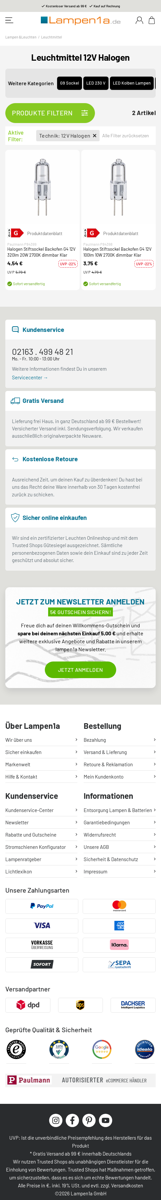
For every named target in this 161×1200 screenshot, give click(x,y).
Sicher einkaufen (23, 752)
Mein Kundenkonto (103, 777)
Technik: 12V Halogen (68, 135)
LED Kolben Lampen (132, 83)
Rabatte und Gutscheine (30, 835)
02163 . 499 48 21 (42, 351)
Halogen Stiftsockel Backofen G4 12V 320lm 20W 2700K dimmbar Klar (41, 252)
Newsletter (17, 822)
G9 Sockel (69, 83)
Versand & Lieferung (105, 752)
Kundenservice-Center (29, 810)
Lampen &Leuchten (21, 37)
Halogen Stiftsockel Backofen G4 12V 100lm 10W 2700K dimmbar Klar (117, 252)
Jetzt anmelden (80, 669)
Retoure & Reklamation (108, 764)
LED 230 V (96, 83)
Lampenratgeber (23, 859)
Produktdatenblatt (44, 233)
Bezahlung (95, 740)
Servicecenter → (30, 377)
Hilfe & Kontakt (21, 777)
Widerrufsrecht (100, 835)
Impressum (95, 871)
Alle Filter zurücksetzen (125, 135)
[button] (42, 187)
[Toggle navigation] (9, 20)
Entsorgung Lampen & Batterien (118, 810)
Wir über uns (18, 740)
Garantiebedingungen (107, 822)
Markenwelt (17, 764)
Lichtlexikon (18, 871)
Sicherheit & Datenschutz (111, 859)
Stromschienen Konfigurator (35, 847)
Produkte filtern (50, 113)
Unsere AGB (96, 847)
